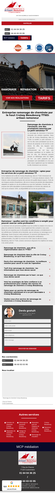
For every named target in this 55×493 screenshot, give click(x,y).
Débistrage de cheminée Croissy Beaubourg (23, 425)
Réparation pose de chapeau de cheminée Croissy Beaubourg (35, 427)
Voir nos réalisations (17, 98)
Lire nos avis (11, 489)
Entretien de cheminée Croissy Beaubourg (10, 425)
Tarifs (24, 38)
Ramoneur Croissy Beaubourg (47, 429)
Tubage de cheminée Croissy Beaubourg (22, 433)
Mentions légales (27, 486)
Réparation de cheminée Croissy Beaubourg (10, 433)
